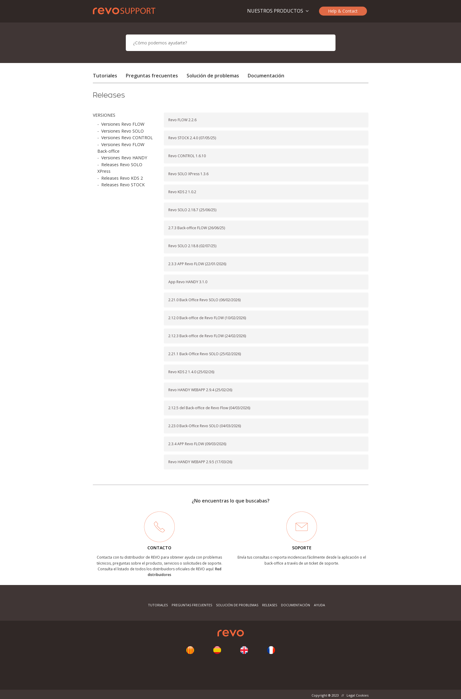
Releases (269, 605)
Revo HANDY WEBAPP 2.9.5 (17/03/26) (200, 461)
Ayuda (319, 605)
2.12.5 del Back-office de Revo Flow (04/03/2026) (209, 407)
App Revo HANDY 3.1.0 (187, 281)
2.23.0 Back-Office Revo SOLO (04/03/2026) (204, 425)
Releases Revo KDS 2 (122, 178)
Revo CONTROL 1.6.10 (187, 155)
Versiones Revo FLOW (122, 124)
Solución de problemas (213, 75)
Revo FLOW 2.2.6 (182, 119)
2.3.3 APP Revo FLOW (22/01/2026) (197, 263)
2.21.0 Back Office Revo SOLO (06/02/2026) (204, 299)
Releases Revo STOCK (123, 185)
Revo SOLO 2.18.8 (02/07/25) (192, 245)
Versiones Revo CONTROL (127, 137)
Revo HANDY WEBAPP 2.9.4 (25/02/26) (200, 389)
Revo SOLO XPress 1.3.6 (188, 173)
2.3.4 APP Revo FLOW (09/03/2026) (197, 443)
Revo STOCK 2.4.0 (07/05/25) (192, 137)
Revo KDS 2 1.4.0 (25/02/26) (191, 371)
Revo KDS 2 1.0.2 (182, 191)
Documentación (266, 75)
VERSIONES (104, 115)
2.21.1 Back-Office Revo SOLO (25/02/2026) (204, 353)
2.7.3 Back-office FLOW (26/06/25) (196, 227)
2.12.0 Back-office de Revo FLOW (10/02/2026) (207, 317)
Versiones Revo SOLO (122, 131)
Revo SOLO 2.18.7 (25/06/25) (192, 209)
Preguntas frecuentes (152, 75)
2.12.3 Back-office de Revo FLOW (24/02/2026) (207, 335)
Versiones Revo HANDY (124, 157)
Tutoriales (105, 75)
